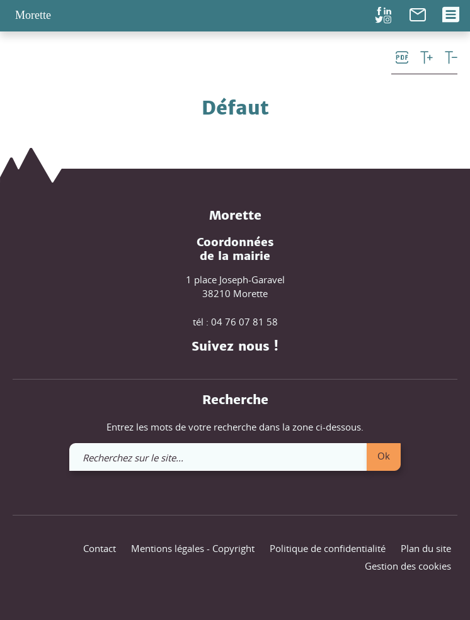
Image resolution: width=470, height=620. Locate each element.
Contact (99, 548)
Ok (383, 455)
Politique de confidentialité (328, 548)
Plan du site (426, 548)
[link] (418, 14)
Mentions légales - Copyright (193, 548)
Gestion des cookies (408, 566)
